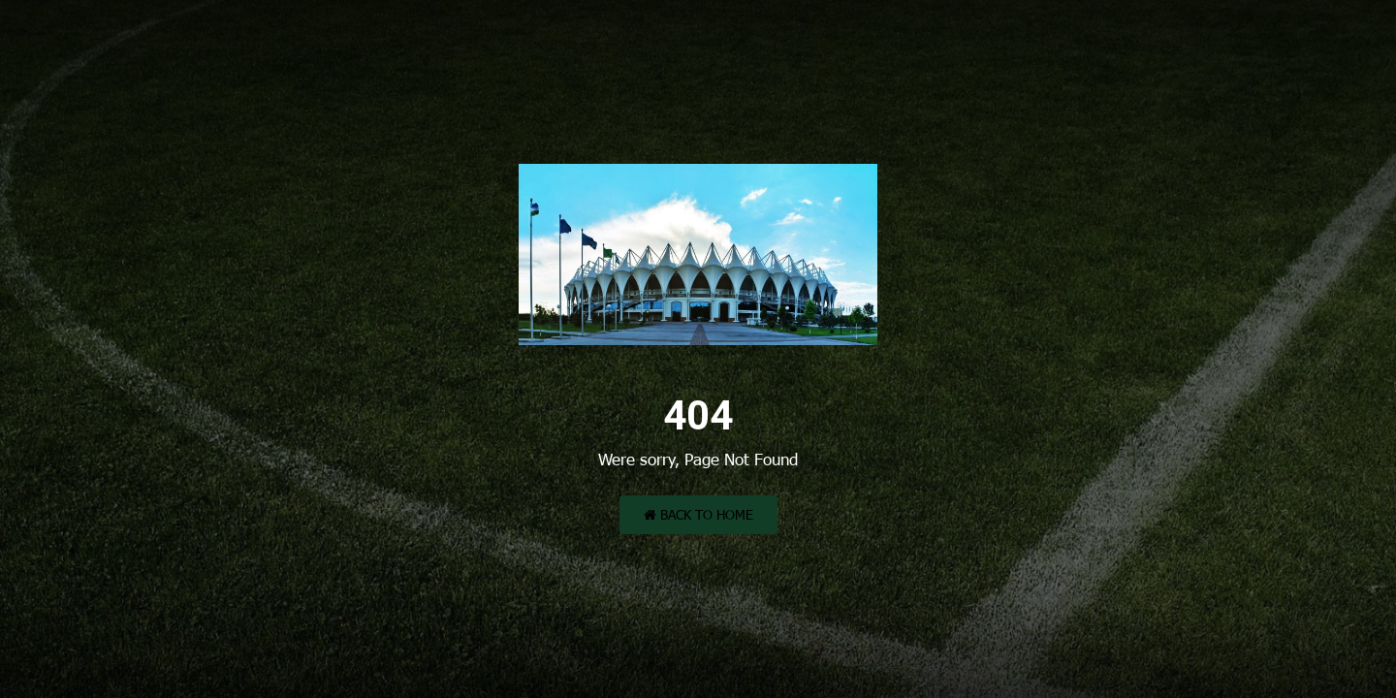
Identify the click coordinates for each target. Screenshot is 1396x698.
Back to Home (698, 514)
